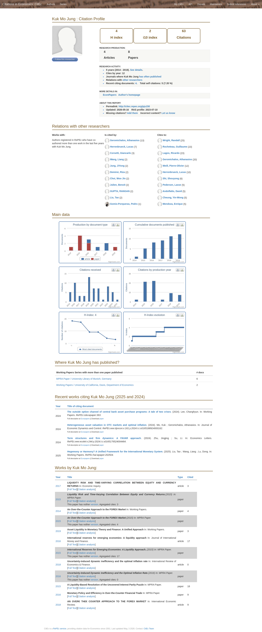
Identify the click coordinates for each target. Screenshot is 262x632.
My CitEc (179, 4)
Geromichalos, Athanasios (124, 140)
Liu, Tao (114, 197)
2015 (58, 499)
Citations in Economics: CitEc (22, 4)
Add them (132, 113)
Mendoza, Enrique (173, 204)
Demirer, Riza (117, 172)
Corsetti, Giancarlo (120, 153)
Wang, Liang (117, 159)
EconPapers (109, 94)
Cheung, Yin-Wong (173, 197)
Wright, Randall (171, 140)
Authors (51, 4)
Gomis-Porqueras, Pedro (124, 204)
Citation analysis (86, 489)
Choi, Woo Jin (117, 178)
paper (101, 419)
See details (136, 70)
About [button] (255, 4)
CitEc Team (149, 628)
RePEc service (59, 628)
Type (182, 477)
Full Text (72, 489)
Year (59, 406)
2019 (58, 531)
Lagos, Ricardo (171, 153)
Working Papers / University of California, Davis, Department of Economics (95, 385)
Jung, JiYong (117, 165)
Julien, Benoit (117, 184)
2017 (58, 486)
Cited (191, 477)
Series (63, 4)
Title (71, 477)
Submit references (236, 4)
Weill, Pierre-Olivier (173, 165)
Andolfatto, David (172, 191)
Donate (201, 4)
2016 (58, 541)
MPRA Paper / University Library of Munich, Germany (84, 378)
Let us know (168, 113)
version (94, 504)
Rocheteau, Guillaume (175, 146)
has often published (150, 76)
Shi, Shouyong (171, 178)
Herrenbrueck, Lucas (121, 146)
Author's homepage (129, 94)
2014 (58, 511)
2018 (58, 564)
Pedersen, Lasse (172, 184)
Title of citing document (82, 406)
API (190, 4)
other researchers (132, 80)
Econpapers (85, 419)
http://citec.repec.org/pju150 (134, 106)
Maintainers (216, 4)
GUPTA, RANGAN (119, 191)
